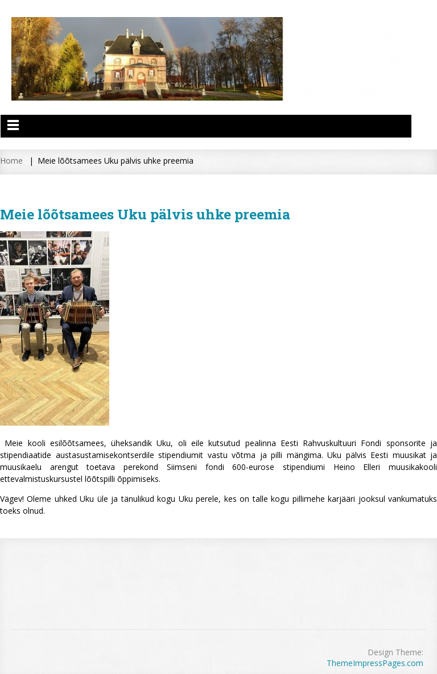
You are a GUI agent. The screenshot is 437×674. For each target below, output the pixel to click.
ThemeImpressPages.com (375, 663)
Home (11, 160)
